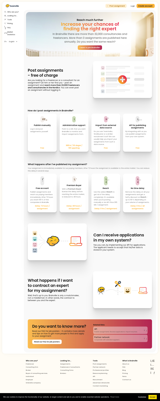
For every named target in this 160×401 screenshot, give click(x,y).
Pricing (125, 373)
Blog (124, 370)
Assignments (65, 364)
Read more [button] (114, 397)
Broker (28, 370)
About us (125, 364)
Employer (29, 380)
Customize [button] (142, 397)
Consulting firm (32, 367)
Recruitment (97, 380)
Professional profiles (101, 370)
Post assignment (116, 6)
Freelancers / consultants (70, 367)
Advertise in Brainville (101, 383)
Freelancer (30, 364)
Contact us (126, 380)
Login (131, 6)
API (94, 376)
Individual (30, 376)
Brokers (63, 373)
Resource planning (100, 373)
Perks (124, 376)
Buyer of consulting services (36, 373)
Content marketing (100, 386)
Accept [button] (152, 397)
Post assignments (100, 364)
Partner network (99, 367)
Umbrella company (33, 383)
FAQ (123, 367)
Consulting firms (66, 370)
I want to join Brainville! (90, 47)
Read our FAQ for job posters (47, 342)
